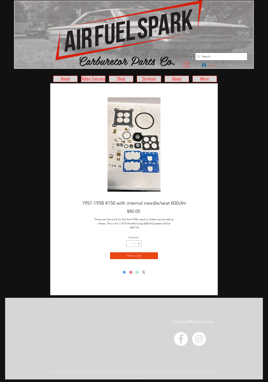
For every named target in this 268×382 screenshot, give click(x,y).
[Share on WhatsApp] (137, 272)
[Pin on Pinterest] (131, 272)
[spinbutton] (134, 244)
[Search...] (221, 56)
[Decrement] (129, 244)
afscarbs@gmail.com (193, 321)
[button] (190, 64)
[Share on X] (144, 272)
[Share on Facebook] (124, 272)
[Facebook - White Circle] (181, 339)
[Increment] (139, 244)
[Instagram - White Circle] (199, 339)
